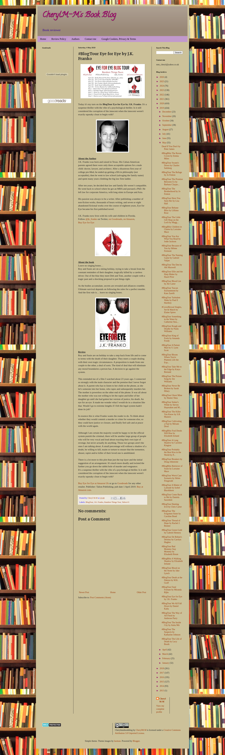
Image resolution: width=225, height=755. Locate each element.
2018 (162, 668)
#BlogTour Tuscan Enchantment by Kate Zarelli (170, 291)
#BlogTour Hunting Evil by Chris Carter (172, 505)
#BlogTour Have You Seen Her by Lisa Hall (171, 201)
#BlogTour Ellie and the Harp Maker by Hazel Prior (172, 274)
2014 (162, 686)
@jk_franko (91, 219)
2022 (162, 95)
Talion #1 (125, 502)
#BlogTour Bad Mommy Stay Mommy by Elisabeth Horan (170, 550)
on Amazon (128, 219)
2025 (162, 81)
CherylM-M (141, 730)
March (165, 654)
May (164, 142)
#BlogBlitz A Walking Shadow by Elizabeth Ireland (172, 561)
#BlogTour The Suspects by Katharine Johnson (171, 632)
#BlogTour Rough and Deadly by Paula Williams (171, 329)
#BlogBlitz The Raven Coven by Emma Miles (171, 156)
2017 (162, 673)
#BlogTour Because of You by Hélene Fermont (171, 248)
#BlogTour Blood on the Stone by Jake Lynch (171, 570)
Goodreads (122, 483)
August (165, 129)
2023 (162, 90)
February (166, 658)
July (164, 134)
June (164, 138)
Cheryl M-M (162, 700)
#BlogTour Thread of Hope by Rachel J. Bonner (171, 523)
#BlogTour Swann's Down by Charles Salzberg (170, 165)
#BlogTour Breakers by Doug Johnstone (172, 460)
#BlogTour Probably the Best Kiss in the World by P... (171, 452)
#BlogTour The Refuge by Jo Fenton (172, 173)
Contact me (90, 39)
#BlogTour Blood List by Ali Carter (171, 282)
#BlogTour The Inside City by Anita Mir (171, 623)
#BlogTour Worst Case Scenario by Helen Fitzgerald (172, 478)
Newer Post (84, 592)
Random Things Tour (112, 502)
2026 (162, 77)
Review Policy (58, 39)
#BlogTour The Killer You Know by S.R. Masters (171, 414)
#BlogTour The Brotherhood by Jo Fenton (171, 191)
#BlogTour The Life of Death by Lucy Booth (172, 641)
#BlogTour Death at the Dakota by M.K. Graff (172, 580)
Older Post (141, 592)
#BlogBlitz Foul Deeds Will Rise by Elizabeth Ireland (172, 433)
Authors (75, 39)
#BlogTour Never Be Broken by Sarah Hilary (171, 388)
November (167, 116)
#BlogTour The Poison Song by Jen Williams (172, 379)
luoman (117, 741)
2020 (162, 103)
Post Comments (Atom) (100, 597)
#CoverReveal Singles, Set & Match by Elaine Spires (172, 310)
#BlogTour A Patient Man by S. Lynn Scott (171, 348)
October (166, 120)
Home (43, 39)
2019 (162, 108)
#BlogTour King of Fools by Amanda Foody (171, 338)
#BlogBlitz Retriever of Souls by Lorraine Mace (172, 469)
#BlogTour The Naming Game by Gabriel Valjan (172, 258)
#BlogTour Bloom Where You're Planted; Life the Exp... (170, 359)
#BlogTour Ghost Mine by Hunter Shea (172, 396)
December (167, 112)
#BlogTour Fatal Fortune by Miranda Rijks (172, 590)
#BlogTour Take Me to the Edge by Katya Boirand (172, 369)
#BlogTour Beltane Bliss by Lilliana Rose (170, 210)
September (167, 125)
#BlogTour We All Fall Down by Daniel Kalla (172, 606)
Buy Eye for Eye (86, 222)
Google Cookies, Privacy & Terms (119, 39)
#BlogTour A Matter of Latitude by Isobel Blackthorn (172, 488)
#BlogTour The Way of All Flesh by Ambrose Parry (172, 615)
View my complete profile (160, 709)
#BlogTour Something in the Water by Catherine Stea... (171, 319)
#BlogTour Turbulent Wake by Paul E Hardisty (171, 300)
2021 (162, 99)
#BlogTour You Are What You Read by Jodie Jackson (171, 239)
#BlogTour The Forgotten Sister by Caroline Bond (171, 513)
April (164, 650)
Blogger (136, 741)
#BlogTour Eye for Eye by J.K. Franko (172, 597)
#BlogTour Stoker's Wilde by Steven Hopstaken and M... (171, 405)
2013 (162, 690)
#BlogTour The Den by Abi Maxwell (172, 266)
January (166, 663)
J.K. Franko (98, 502)
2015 (162, 682)
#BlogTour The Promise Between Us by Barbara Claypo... (172, 182)
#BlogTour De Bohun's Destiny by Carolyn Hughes (172, 539)
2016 (162, 677)
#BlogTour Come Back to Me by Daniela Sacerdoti (172, 497)
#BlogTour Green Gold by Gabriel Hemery (172, 531)
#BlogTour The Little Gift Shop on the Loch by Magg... (171, 220)
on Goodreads (115, 219)
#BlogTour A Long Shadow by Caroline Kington (172, 443)
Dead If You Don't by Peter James (171, 147)
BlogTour (89, 502)
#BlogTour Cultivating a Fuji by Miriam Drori (172, 424)
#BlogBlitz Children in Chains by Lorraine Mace (172, 229)
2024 (162, 86)
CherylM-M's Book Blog (79, 15)
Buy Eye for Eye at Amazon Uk (93, 483)
